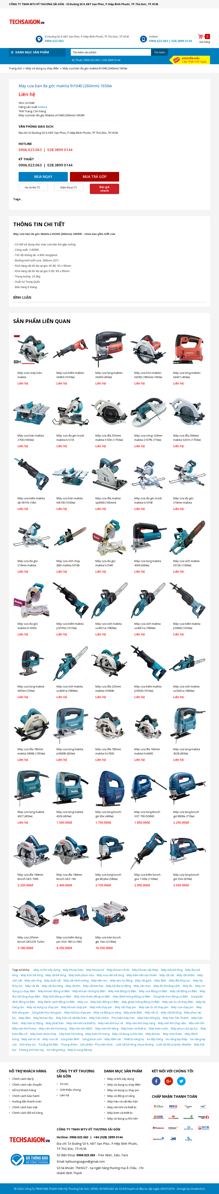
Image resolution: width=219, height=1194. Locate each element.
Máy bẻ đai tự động (118, 986)
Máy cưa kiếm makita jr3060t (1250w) (186, 626)
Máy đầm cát (113, 1039)
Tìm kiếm (159, 52)
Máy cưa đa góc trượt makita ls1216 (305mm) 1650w (70, 440)
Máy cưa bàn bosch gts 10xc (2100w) (108, 939)
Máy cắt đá (32, 986)
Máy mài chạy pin (101, 1007)
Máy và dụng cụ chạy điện (124, 1084)
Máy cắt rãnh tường (76, 980)
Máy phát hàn (55, 1023)
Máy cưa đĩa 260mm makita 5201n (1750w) (187, 438)
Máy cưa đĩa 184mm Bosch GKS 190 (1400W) (69, 879)
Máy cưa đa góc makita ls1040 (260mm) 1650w (105, 565)
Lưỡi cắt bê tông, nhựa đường (135, 1044)
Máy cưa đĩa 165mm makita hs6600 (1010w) (147, 753)
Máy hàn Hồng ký (149, 1018)
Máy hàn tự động (32, 1023)
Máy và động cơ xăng (107, 1012)
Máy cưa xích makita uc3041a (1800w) (186, 688)
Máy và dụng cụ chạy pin (42, 1007)
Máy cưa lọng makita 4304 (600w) (147, 563)
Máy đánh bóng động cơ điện (131, 996)
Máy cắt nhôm (186, 975)
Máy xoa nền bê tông (110, 975)
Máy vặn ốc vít (31, 1039)
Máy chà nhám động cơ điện (92, 996)
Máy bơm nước (158, 1028)
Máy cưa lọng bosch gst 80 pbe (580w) (108, 877)
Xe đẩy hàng (155, 1039)
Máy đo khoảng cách (167, 986)
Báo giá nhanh (104, 188)
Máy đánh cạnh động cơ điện (56, 1002)
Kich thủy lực (28, 1044)
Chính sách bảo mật (24, 1107)
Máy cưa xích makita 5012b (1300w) (186, 563)
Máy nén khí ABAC (81, 1028)
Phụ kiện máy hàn (123, 1018)
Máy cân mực (142, 986)
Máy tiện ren (99, 980)
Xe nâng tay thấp (176, 1039)
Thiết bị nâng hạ (134, 1039)
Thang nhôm (69, 1044)
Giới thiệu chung (70, 1090)
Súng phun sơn (92, 1039)
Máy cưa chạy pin (182, 1007)
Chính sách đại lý (23, 1079)
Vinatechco (198, 1189)
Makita (42, 107)
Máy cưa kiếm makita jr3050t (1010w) (147, 688)
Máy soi (83, 1002)
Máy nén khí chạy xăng (140, 1023)
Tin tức (64, 1084)
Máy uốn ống (33, 980)
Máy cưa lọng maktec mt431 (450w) (187, 375)
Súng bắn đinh (70, 1039)
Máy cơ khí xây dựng (47, 970)
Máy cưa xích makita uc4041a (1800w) (69, 688)
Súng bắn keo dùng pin (47, 1012)
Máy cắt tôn (73, 986)
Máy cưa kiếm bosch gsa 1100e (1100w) (147, 877)
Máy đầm (160, 980)
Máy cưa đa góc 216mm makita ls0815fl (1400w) (183, 502)
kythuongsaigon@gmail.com (85, 1161)
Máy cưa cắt (50, 1039)
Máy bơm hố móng (98, 1034)
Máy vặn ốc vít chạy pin (153, 1007)
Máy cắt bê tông (56, 975)
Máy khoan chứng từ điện (89, 991)
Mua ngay (43, 176)
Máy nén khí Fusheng (53, 1028)
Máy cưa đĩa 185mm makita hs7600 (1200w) (108, 753)
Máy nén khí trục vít (110, 1023)
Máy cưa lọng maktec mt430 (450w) (109, 375)
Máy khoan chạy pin (74, 1007)
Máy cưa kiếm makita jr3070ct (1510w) (70, 626)
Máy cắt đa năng (52, 986)
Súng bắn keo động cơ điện (170, 996)
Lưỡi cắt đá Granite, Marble (173, 1044)
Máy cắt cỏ (151, 1012)
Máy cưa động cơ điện (153, 991)
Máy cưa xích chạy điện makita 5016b (68, 563)
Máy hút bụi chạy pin (77, 1012)
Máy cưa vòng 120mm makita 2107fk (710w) (148, 438)
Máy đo (187, 986)
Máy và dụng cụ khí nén (127, 1034)
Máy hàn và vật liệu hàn (71, 1018)
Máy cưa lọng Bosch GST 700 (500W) (147, 814)
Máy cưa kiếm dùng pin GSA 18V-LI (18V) (69, 939)
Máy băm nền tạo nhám (142, 975)
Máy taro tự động (121, 980)
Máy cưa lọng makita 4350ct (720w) (31, 688)
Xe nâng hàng (56, 1050)
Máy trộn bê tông (32, 975)
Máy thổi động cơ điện (57, 996)
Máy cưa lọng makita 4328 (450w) (186, 751)
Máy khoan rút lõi (118, 970)
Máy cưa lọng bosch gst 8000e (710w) (186, 814)
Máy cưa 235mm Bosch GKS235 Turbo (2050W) (31, 941)
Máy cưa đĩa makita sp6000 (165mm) (108, 500)
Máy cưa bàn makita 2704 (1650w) (31, 438)
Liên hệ (64, 1095)
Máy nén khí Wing (106, 1028)
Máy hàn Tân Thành (176, 1018)
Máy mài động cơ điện (122, 991)
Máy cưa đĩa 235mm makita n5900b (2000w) (108, 690)
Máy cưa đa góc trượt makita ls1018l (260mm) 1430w (148, 502)
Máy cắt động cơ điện (183, 991)
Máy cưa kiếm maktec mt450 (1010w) (70, 375)
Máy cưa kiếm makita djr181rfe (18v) (31, 500)
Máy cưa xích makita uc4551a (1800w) (108, 626)
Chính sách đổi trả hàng (27, 1113)
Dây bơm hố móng (71, 1034)
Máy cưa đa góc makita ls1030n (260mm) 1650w (28, 628)
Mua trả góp (95, 176)
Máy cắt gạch (143, 980)
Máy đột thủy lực (179, 980)
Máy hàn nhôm (99, 1018)
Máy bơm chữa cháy (43, 1034)
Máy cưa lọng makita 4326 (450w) (69, 814)
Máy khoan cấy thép (145, 970)
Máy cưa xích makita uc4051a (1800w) (147, 626)
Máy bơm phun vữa (81, 975)
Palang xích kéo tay (31, 1050)
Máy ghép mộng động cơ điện (141, 1002)
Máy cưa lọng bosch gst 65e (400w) (108, 814)
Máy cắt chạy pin (125, 1007)
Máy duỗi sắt (52, 980)
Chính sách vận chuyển (27, 1084)
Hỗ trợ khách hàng (24, 1090)
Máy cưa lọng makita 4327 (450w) (31, 814)
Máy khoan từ (95, 970)
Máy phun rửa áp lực (184, 1028)
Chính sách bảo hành (26, 1096)
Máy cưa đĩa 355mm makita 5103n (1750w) (109, 438)
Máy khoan (153, 1034)
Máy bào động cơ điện (104, 1002)
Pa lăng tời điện (48, 1044)
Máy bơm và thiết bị (133, 1028)
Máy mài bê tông (171, 970)
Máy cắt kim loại (93, 986)
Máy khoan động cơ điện (54, 991)
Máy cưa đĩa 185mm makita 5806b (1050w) (31, 751)
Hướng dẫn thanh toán (26, 1101)
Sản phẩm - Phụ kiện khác (96, 1044)
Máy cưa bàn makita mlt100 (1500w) (69, 500)
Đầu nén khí (196, 1023)
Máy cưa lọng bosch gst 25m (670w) (186, 877)
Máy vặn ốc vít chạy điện (177, 1002)
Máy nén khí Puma (24, 1028)
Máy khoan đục (43, 1018)
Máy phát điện (133, 1012)
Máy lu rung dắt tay (80, 1050)
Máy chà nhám (172, 1034)
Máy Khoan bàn (73, 970)
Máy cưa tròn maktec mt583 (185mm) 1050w (148, 375)
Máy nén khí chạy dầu (172, 1023)
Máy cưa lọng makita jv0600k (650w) (69, 751)
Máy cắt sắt (167, 975)
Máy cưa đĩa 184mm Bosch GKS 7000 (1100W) (30, 879)
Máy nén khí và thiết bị (81, 1023)
